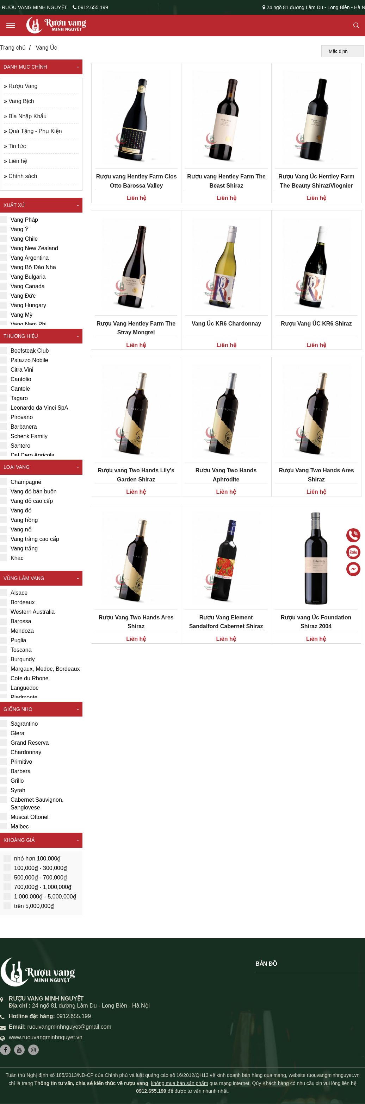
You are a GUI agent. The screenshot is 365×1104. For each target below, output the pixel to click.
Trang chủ (13, 48)
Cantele (15, 388)
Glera (12, 733)
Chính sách (22, 176)
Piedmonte (19, 697)
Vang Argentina (24, 257)
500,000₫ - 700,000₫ (35, 877)
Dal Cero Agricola (27, 455)
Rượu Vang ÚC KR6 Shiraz (316, 324)
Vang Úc (46, 48)
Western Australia (27, 611)
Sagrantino (19, 723)
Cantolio (15, 379)
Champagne (20, 481)
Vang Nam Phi (23, 324)
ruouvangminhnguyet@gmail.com (69, 1027)
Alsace (13, 592)
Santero (15, 445)
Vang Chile (19, 238)
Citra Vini (16, 369)
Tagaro (14, 398)
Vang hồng (19, 519)
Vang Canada (22, 286)
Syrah (12, 790)
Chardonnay (20, 752)
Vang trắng (19, 548)
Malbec (14, 826)
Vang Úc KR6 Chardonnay (226, 324)
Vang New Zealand (29, 248)
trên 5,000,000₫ (29, 905)
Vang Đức (18, 295)
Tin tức (17, 146)
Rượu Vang (22, 86)
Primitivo (16, 761)
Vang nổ (16, 529)
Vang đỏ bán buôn (28, 491)
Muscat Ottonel (24, 816)
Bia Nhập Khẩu (27, 116)
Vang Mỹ (16, 314)
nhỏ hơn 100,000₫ (32, 858)
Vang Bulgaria (22, 276)
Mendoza (17, 630)
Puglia (13, 640)
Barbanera (18, 426)
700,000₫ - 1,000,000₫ (38, 886)
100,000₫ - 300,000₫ (35, 867)
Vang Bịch (21, 101)
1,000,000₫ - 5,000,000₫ (40, 896)
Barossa (15, 621)
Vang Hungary (23, 305)
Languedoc (19, 687)
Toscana (16, 649)
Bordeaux (17, 602)
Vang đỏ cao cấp (26, 500)
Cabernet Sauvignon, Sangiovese (31, 803)
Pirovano (16, 417)
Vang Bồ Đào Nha (28, 267)
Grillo (12, 780)
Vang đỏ (16, 510)
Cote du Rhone (24, 678)
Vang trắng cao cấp (29, 538)
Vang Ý (14, 229)
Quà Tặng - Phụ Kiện (35, 131)
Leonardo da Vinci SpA (34, 407)
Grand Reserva (24, 742)
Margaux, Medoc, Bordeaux (40, 668)
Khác (11, 557)
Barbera (15, 771)
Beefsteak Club (24, 350)
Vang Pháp (19, 219)
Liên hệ (17, 161)
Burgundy (17, 659)
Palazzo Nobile (24, 360)
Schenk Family (24, 436)
